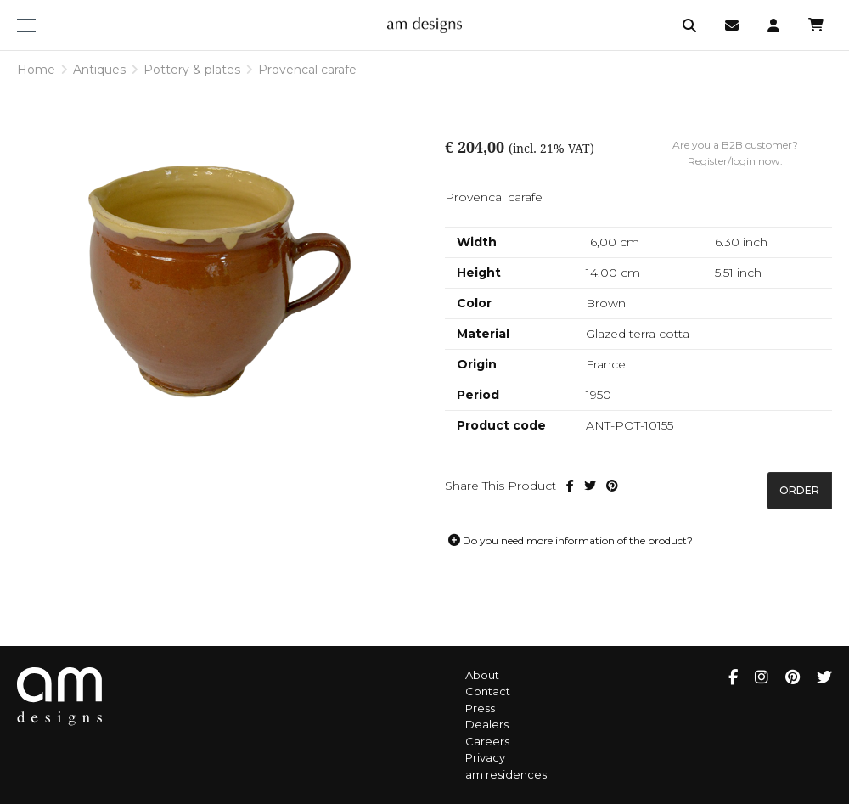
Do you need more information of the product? (570, 540)
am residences (506, 774)
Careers (487, 741)
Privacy (485, 757)
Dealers (487, 724)
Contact (487, 691)
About (482, 675)
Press (480, 708)
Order (799, 490)
